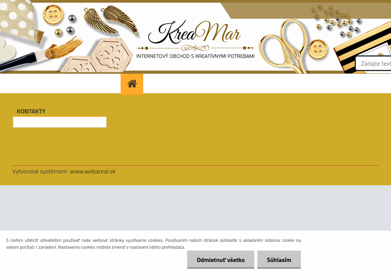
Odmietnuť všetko (221, 259)
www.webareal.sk (93, 171)
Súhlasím (279, 259)
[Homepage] (134, 83)
